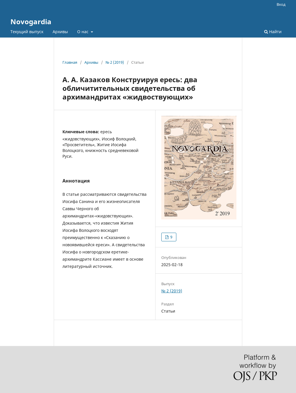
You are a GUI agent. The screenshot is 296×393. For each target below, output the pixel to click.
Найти (273, 31)
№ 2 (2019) (115, 62)
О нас (83, 31)
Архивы (60, 31)
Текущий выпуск (26, 31)
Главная (69, 62)
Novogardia (30, 21)
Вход (281, 4)
